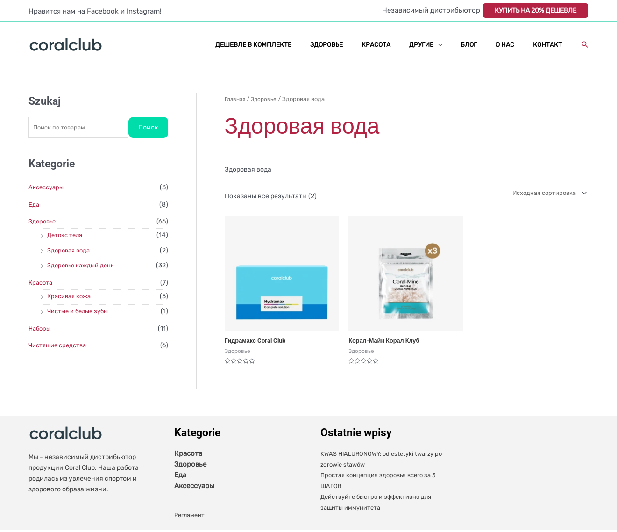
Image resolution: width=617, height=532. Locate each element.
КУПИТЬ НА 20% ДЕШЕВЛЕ (535, 10)
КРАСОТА (403, 44)
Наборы (40, 329)
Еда (34, 205)
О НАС (513, 44)
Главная (236, 98)
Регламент (191, 517)
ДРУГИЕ (442, 44)
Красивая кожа (71, 297)
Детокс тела (66, 235)
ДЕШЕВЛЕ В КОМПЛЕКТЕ (293, 44)
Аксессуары (47, 188)
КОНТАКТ (550, 44)
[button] (585, 44)
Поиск (148, 128)
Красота (41, 283)
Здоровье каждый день (83, 266)
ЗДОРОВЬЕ (359, 44)
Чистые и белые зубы (80, 312)
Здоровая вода (70, 251)
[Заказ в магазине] (543, 194)
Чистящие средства (60, 346)
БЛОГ (483, 44)
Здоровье (43, 222)
